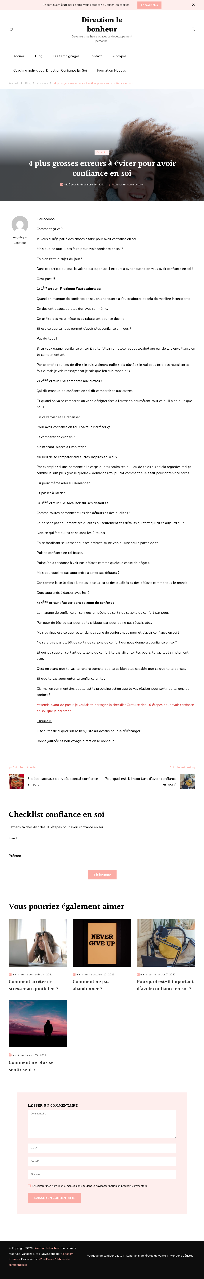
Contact (96, 56)
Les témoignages (66, 56)
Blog (39, 56)
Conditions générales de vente (146, 1256)
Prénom (15, 856)
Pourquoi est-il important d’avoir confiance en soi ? (165, 985)
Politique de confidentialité (104, 1256)
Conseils (101, 152)
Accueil (19, 56)
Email (13, 838)
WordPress (46, 1259)
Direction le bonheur (102, 24)
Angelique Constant (20, 230)
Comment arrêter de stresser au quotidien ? (34, 985)
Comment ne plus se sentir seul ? (31, 1066)
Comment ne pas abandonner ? (91, 985)
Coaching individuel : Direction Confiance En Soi (50, 70)
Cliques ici (44, 721)
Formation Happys (111, 70)
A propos (119, 56)
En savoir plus (149, 5)
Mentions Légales (181, 1256)
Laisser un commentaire (128, 184)
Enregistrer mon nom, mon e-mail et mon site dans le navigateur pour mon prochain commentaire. (90, 1186)
